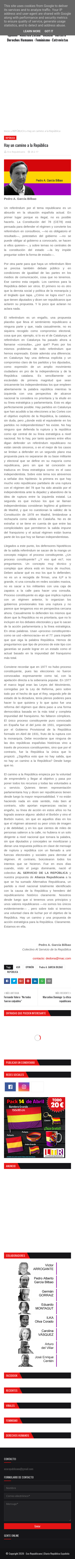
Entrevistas (60, 39)
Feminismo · (44, 39)
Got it (49, 31)
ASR (18, 967)
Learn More (32, 31)
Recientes (11, 1390)
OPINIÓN (30, 967)
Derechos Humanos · (21, 39)
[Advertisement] (37, 88)
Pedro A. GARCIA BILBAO (51, 967)
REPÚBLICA (18, 131)
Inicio (7, 131)
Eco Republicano (16, 151)
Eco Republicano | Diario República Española (47, 1553)
